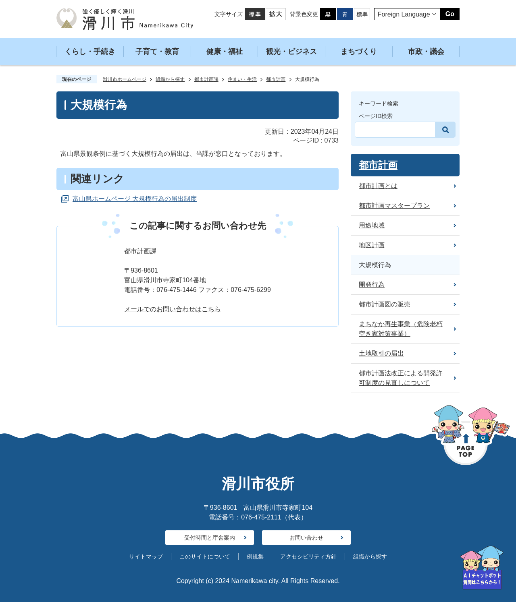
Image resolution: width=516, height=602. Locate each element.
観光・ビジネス (291, 52)
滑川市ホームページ (124, 79)
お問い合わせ (306, 537)
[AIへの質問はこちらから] (482, 567)
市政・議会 (426, 52)
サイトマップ (146, 556)
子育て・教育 (157, 52)
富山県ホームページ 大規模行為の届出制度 (135, 198)
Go (449, 13)
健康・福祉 (224, 52)
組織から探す (170, 79)
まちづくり (359, 52)
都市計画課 (206, 79)
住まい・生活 (242, 79)
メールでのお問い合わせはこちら (172, 309)
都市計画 (275, 79)
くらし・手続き (89, 52)
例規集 (255, 556)
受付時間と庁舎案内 (209, 537)
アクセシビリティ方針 (308, 556)
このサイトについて (204, 556)
